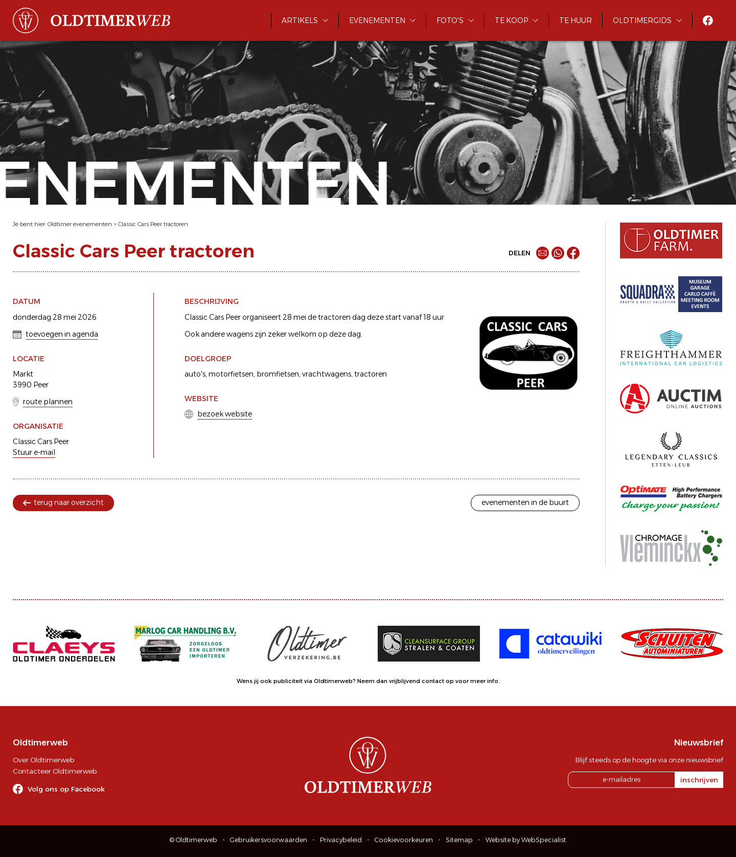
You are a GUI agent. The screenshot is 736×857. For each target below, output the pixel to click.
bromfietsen (278, 374)
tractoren (370, 374)
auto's (195, 374)
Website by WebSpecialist (526, 840)
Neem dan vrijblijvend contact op (405, 681)
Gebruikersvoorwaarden (268, 840)
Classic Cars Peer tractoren (153, 224)
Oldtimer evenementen (80, 224)
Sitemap (459, 840)
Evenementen (377, 20)
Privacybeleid (341, 840)
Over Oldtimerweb (43, 760)
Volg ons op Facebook (66, 789)
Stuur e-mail (34, 452)
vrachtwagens (326, 374)
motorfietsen (231, 374)
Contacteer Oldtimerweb (55, 771)
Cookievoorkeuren (404, 840)
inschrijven (699, 780)
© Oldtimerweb (193, 840)
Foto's (450, 20)
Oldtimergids (642, 20)
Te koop (511, 20)
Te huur (575, 20)
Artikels (300, 20)
